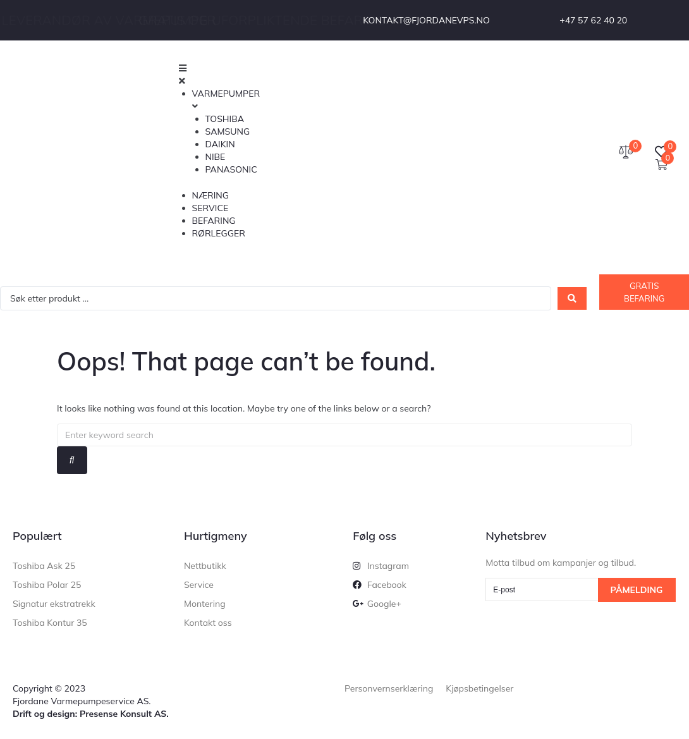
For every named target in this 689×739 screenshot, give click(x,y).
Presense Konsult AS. (124, 713)
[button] (358, 74)
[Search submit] (572, 298)
